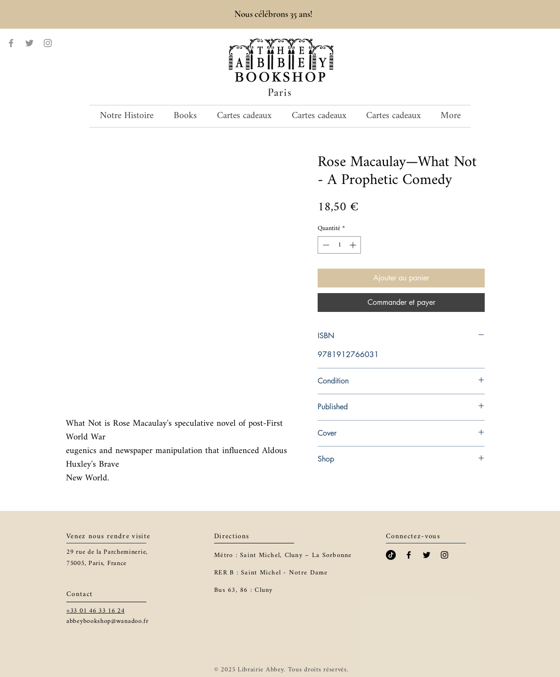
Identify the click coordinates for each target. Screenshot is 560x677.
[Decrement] (325, 245)
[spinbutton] (339, 245)
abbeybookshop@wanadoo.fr (107, 621)
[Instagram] (47, 43)
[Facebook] (11, 43)
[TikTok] (391, 555)
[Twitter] (29, 43)
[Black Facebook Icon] (409, 555)
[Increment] (354, 245)
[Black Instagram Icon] (444, 555)
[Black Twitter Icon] (427, 555)
